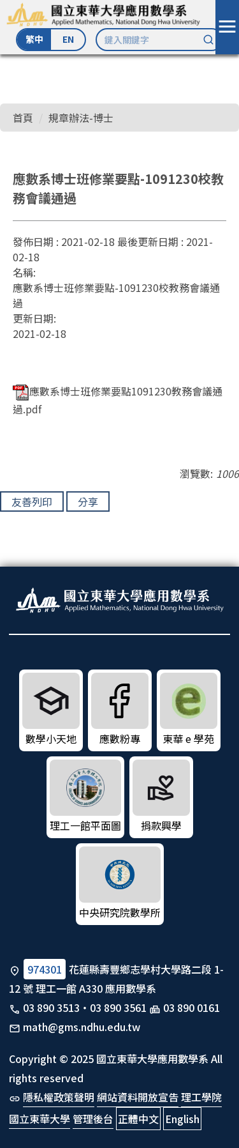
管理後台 (93, 1118)
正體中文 (138, 1118)
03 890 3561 (118, 1007)
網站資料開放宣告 (137, 1097)
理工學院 (201, 1097)
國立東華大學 (39, 1118)
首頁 (23, 117)
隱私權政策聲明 (58, 1097)
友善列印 (31, 501)
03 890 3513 (51, 1007)
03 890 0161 (191, 1007)
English (182, 1118)
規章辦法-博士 (80, 117)
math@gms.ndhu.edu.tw (81, 1026)
